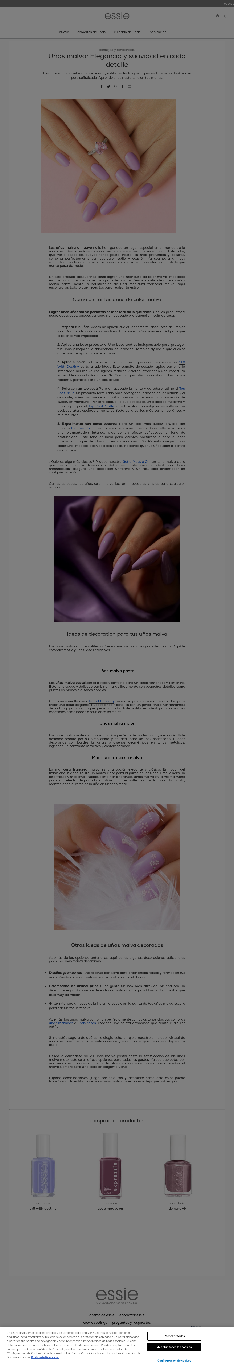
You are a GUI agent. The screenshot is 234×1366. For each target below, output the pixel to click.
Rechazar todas (174, 1336)
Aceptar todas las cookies (174, 1347)
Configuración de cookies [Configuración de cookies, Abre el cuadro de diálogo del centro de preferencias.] (174, 1360)
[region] (117, 1346)
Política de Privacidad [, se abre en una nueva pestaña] (45, 1357)
